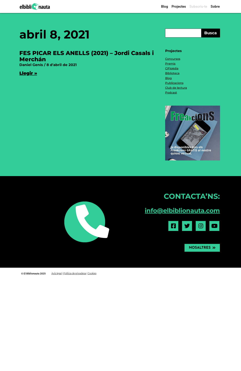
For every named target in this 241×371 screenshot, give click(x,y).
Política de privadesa (74, 273)
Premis (170, 63)
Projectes (179, 6)
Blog (164, 6)
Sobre (215, 6)
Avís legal (57, 273)
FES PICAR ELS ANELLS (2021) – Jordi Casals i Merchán (86, 56)
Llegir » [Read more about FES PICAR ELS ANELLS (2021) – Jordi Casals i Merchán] (28, 73)
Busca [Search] (210, 33)
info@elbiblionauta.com (182, 210)
